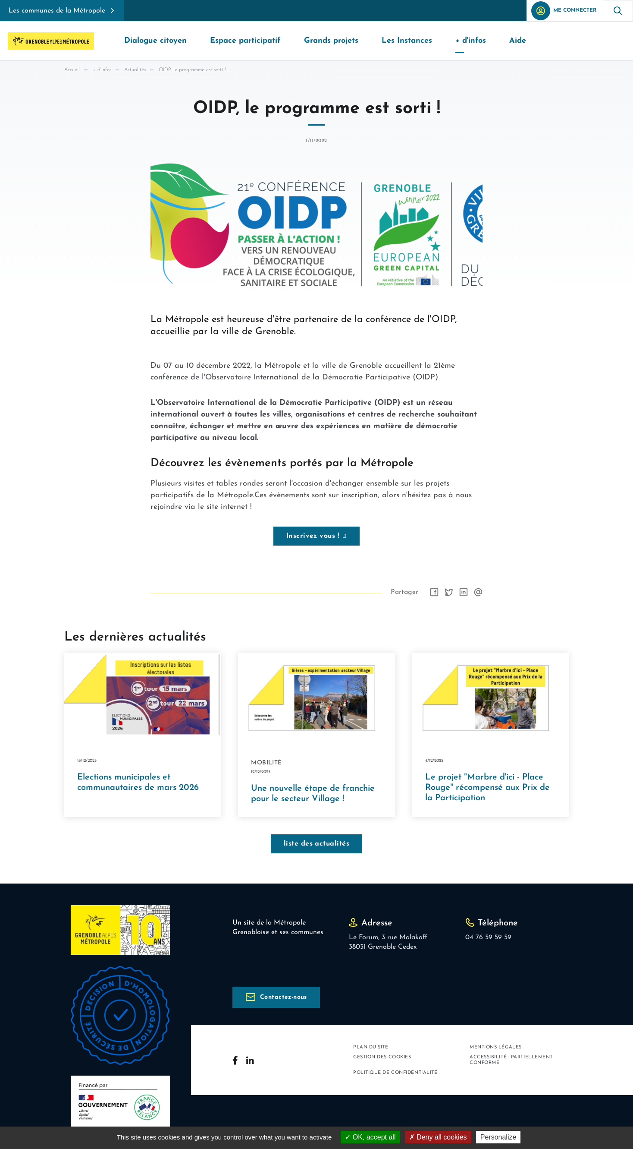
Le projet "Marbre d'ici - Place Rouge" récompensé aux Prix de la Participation (487, 787)
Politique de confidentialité (395, 1072)
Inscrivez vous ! (312, 536)
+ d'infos (102, 70)
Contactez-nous (283, 997)
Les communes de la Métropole (57, 10)
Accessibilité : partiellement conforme (511, 1060)
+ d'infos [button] (470, 41)
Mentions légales (496, 1047)
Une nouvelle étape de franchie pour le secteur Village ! (313, 793)
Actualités (135, 70)
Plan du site (371, 1047)
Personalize (498, 1137)
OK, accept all (370, 1137)
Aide (517, 41)
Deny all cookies (438, 1137)
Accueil (72, 70)
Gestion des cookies (382, 1057)
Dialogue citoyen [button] (155, 41)
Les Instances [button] (407, 41)
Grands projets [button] (331, 41)
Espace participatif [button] (245, 41)
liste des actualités (317, 843)
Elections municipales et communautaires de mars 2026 (138, 782)
